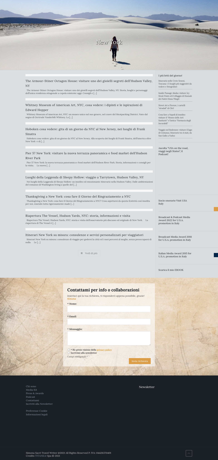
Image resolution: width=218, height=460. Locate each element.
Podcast (30, 396)
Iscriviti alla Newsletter (39, 403)
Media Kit (31, 389)
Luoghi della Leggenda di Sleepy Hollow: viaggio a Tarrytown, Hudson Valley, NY (84, 177)
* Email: (72, 316)
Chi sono (31, 386)
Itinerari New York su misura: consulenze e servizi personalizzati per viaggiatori (84, 235)
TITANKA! (40, 455)
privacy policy (104, 349)
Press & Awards (35, 393)
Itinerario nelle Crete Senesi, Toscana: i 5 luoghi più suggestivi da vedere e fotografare (175, 84)
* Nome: (72, 303)
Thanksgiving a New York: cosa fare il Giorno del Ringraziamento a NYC (78, 196)
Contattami (32, 400)
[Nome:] (109, 309)
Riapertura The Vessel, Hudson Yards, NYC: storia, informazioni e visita (77, 216)
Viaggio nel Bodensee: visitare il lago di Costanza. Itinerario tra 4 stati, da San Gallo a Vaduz (175, 133)
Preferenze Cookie (36, 410)
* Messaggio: (74, 329)
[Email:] (109, 322)
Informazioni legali (37, 414)
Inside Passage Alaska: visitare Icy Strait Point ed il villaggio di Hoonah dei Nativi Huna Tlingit (175, 96)
